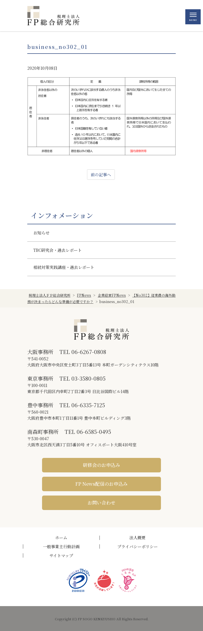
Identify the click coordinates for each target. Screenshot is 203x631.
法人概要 (137, 537)
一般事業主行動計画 (61, 546)
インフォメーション (62, 215)
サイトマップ (61, 555)
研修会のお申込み (101, 465)
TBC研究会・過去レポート (57, 250)
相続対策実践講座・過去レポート (63, 267)
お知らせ (41, 233)
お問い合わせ (101, 502)
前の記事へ (101, 174)
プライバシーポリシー (137, 546)
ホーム (61, 537)
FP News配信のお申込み (101, 483)
